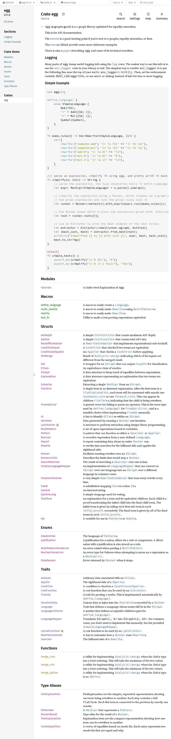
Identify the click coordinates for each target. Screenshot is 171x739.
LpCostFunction (50, 630)
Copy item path (63, 14)
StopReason (48, 560)
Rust (131, 2)
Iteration (46, 420)
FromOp (46, 594)
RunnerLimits (49, 457)
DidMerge (47, 356)
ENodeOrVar (48, 536)
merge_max (48, 656)
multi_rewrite (49, 309)
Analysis (46, 578)
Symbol (45, 490)
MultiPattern (48, 429)
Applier (45, 582)
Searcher (46, 639)
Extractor (46, 384)
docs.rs (116, 2)
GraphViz (141, 364)
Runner (45, 453)
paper (66, 50)
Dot (43, 364)
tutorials (46, 287)
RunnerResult (49, 714)
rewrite (45, 313)
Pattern (45, 433)
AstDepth (46, 335)
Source (45, 18)
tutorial (54, 38)
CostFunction (49, 590)
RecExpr (46, 437)
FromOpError (49, 404)
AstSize (45, 339)
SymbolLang (48, 494)
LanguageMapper (51, 618)
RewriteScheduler (52, 635)
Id (42, 416)
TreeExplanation (51, 718)
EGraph (45, 372)
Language (46, 606)
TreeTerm (46, 498)
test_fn (45, 317)
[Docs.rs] (8, 2)
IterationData (49, 602)
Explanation (48, 376)
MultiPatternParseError (55, 548)
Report (45, 441)
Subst (44, 486)
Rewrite (45, 445)
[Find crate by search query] (157, 2)
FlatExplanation (50, 694)
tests (53, 44)
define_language (51, 305)
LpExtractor (48, 424)
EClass (45, 368)
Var (43, 518)
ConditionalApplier (52, 351)
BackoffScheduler (51, 343)
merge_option (49, 672)
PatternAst (47, 710)
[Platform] (48, 2)
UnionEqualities (50, 726)
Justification (48, 540)
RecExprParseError (52, 552)
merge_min (48, 664)
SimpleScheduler (51, 478)
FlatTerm (46, 388)
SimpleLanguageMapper (56, 466)
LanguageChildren (52, 611)
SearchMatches (50, 462)
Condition (47, 586)
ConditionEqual (50, 347)
